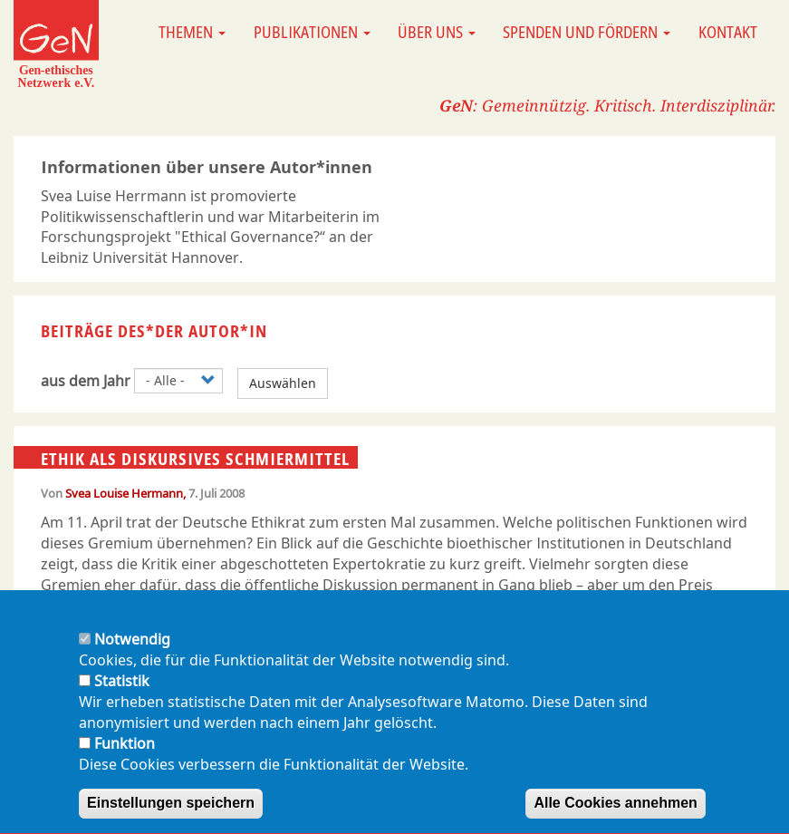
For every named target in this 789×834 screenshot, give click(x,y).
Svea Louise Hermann (124, 493)
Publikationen (312, 32)
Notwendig (132, 658)
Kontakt (727, 32)
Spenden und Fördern (586, 32)
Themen (192, 32)
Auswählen (282, 383)
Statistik (121, 699)
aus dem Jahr (85, 381)
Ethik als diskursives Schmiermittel (195, 458)
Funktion (124, 761)
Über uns (437, 32)
